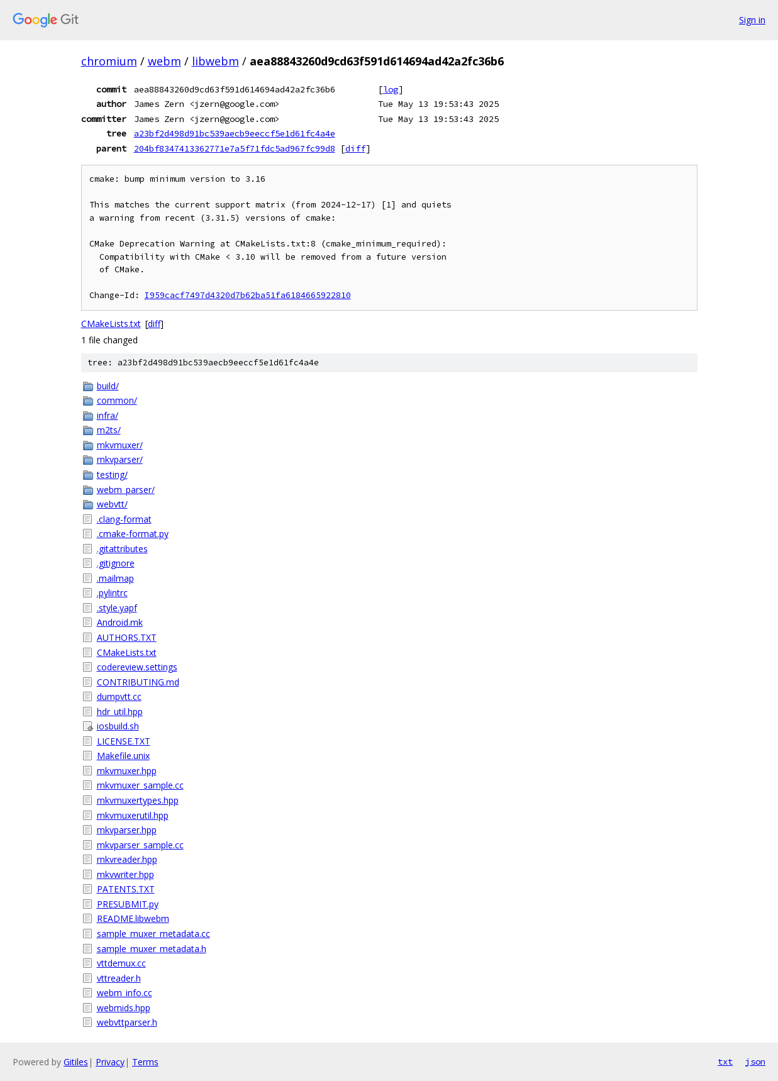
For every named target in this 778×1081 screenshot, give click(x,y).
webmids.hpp (123, 1008)
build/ (108, 386)
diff (355, 148)
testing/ (112, 474)
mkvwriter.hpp (125, 874)
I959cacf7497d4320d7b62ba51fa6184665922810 (248, 295)
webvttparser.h (127, 1022)
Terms (145, 1062)
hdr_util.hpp (120, 712)
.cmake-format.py (133, 534)
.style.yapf (117, 608)
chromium (109, 61)
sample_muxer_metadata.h (151, 949)
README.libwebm (133, 918)
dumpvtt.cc (119, 696)
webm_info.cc (124, 993)
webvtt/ (112, 504)
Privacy (110, 1062)
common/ (117, 400)
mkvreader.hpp (127, 859)
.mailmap (115, 578)
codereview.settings (137, 667)
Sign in (752, 20)
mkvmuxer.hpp (127, 771)
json (755, 1061)
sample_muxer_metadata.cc (153, 934)
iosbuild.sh (118, 726)
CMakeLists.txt (111, 324)
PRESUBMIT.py (127, 904)
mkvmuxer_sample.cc (140, 785)
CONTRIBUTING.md (138, 682)
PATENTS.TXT (126, 889)
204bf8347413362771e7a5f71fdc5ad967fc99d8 (234, 148)
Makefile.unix (123, 756)
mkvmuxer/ (120, 445)
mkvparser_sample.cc (140, 845)
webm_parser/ (126, 490)
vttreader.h (119, 978)
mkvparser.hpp (127, 830)
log (390, 89)
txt (725, 1061)
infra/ (107, 415)
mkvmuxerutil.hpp (133, 815)
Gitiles (76, 1062)
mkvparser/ (120, 459)
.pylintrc (112, 593)
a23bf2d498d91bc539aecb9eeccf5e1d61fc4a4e (234, 133)
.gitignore (116, 563)
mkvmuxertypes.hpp (138, 800)
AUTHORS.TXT (127, 637)
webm (164, 61)
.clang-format (124, 519)
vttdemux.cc (121, 963)
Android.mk (120, 622)
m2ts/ (109, 430)
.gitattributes (122, 549)
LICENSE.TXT (123, 741)
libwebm (215, 61)
